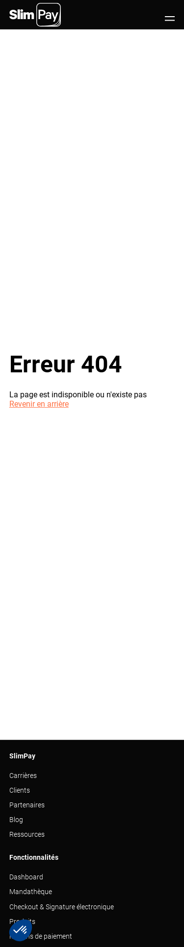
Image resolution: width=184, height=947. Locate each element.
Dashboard (26, 877)
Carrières (23, 775)
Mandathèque (30, 892)
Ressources (27, 834)
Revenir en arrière (39, 404)
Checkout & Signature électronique (61, 907)
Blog (16, 820)
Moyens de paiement (40, 936)
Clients (19, 790)
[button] (20, 930)
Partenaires (27, 805)
